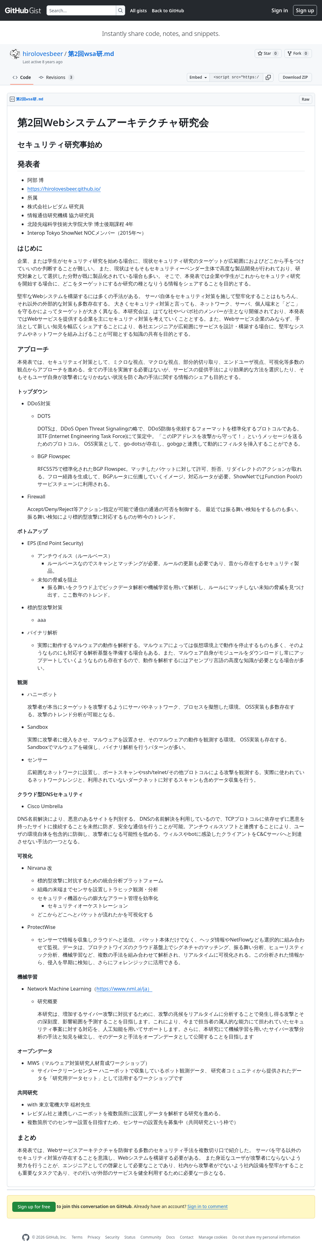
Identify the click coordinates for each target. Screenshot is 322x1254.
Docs (170, 1237)
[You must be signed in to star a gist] (268, 53)
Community (151, 1237)
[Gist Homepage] (23, 10)
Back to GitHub (168, 11)
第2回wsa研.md (91, 53)
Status (130, 1237)
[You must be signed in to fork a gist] (298, 53)
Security (112, 1237)
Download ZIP (295, 77)
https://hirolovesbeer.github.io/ (64, 188)
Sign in (280, 10)
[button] (268, 77)
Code (22, 77)
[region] (161, 646)
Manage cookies (212, 1237)
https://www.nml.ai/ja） (125, 988)
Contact (186, 1237)
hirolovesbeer (43, 53)
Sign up (305, 10)
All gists (138, 11)
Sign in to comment (207, 1206)
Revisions (57, 77)
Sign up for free (34, 1207)
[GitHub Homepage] (26, 1237)
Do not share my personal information (266, 1237)
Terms (77, 1237)
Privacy (94, 1237)
